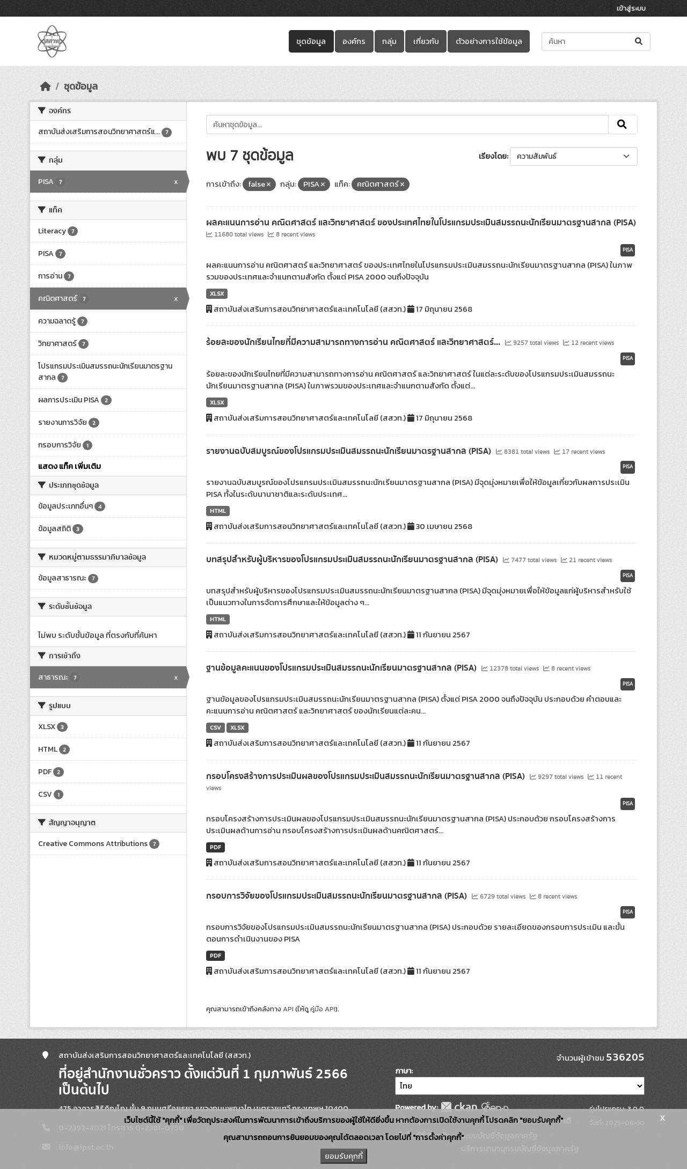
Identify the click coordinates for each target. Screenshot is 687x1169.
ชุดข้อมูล (311, 41)
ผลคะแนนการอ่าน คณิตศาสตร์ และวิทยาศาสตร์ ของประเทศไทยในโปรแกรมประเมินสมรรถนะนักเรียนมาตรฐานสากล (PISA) (421, 223)
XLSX (217, 293)
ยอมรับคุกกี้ (344, 1156)
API (288, 1009)
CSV (215, 727)
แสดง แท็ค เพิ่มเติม (69, 466)
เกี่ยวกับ (426, 41)
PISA (628, 250)
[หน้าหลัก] (45, 86)
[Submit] (639, 41)
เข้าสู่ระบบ (631, 8)
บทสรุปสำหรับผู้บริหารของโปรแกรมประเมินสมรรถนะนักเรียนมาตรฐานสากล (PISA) (353, 560)
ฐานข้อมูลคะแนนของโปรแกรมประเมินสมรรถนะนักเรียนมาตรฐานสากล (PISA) (342, 668)
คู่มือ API (322, 1009)
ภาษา (403, 1071)
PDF (215, 847)
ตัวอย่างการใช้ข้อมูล (489, 41)
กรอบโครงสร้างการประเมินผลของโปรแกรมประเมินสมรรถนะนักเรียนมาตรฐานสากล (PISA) (366, 776)
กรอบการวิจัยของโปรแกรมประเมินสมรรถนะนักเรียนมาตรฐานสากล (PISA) (337, 896)
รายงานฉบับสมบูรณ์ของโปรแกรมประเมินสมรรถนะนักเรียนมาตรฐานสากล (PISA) (349, 451)
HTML (218, 510)
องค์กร (354, 41)
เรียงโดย (493, 156)
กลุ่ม (389, 41)
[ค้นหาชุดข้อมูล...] (596, 41)
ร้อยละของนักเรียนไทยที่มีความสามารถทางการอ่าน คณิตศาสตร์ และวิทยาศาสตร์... (354, 342)
